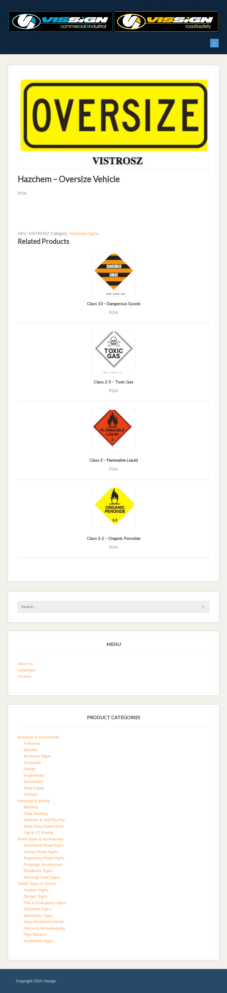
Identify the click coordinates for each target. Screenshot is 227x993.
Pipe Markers (35, 934)
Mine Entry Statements (44, 826)
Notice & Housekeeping (44, 928)
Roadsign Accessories (43, 864)
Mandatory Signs (38, 915)
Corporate (32, 762)
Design (30, 769)
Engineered (34, 775)
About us (25, 663)
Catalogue (26, 670)
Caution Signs (36, 890)
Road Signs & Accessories (40, 839)
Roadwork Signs (38, 871)
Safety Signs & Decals (36, 883)
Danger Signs (36, 896)
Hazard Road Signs (41, 852)
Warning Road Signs (41, 877)
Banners (31, 750)
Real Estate (34, 788)
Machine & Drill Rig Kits (44, 820)
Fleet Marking (36, 813)
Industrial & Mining (33, 801)
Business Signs (37, 756)
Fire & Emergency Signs (45, 903)
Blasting (31, 807)
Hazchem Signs (83, 233)
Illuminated (33, 781)
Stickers (31, 794)
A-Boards (32, 743)
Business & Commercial (38, 737)
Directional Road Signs (44, 845)
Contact (24, 676)
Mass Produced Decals (44, 922)
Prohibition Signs (38, 941)
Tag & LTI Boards (39, 832)
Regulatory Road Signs (44, 858)
